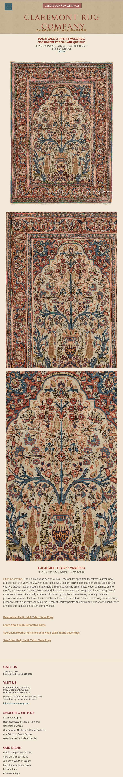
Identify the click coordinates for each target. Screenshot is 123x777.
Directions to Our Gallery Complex (20, 738)
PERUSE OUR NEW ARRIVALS (62, 6)
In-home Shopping (12, 717)
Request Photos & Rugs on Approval (21, 721)
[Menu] (8, 6)
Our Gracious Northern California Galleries (24, 730)
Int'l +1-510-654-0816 (74, 30)
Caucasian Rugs (11, 773)
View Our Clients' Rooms (15, 756)
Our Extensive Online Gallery (17, 734)
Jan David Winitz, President (17, 761)
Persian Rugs (10, 769)
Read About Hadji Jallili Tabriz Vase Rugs (28, 617)
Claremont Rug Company (61, 22)
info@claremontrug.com (16, 703)
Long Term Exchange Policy (17, 765)
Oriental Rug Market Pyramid (17, 752)
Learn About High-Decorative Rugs (24, 625)
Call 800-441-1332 (47, 30)
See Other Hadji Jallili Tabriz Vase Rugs (27, 640)
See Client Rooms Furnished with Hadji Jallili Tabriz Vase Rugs (41, 632)
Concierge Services (13, 726)
